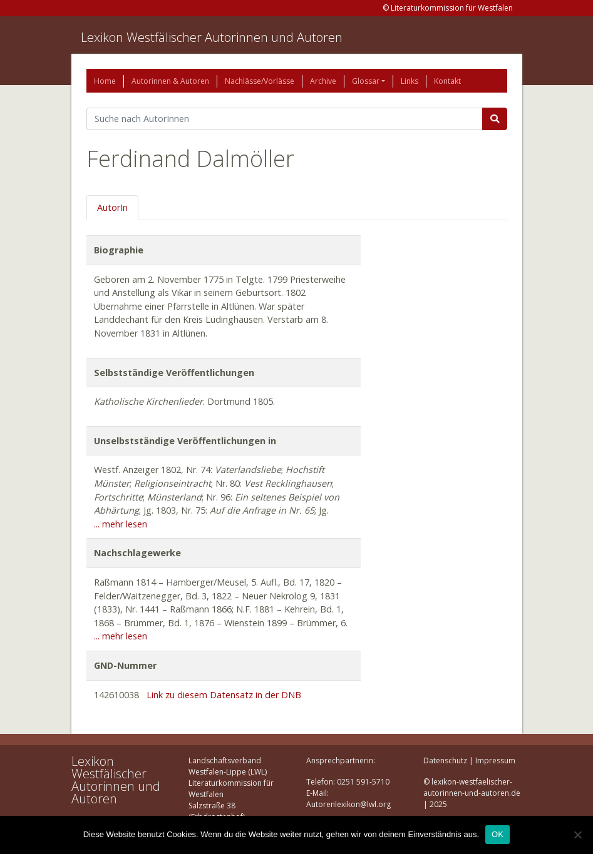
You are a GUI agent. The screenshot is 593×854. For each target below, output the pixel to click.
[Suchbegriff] (284, 119)
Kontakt (447, 81)
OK (497, 834)
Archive (323, 81)
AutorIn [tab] (112, 207)
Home (105, 81)
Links (409, 81)
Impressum (495, 760)
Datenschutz (445, 760)
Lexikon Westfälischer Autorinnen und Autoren (212, 37)
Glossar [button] (365, 81)
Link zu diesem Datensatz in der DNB (224, 695)
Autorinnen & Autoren (170, 81)
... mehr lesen (120, 524)
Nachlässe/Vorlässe (259, 81)
